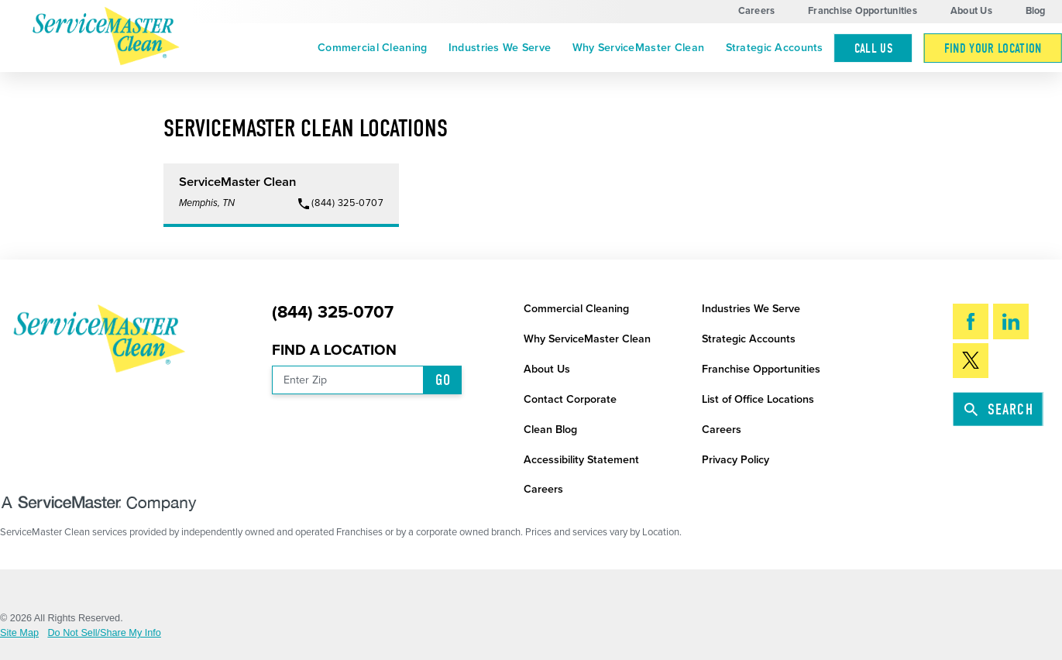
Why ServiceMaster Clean (638, 47)
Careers (756, 11)
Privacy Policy (735, 459)
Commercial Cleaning (372, 47)
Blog (1036, 11)
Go (443, 380)
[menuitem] (372, 48)
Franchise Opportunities (862, 11)
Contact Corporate (570, 399)
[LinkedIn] (1011, 321)
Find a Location (334, 350)
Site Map (19, 633)
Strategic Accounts (774, 47)
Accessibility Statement (581, 459)
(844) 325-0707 (333, 312)
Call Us (873, 48)
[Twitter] (970, 360)
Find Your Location (993, 48)
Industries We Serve (500, 47)
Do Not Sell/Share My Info (104, 633)
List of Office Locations (758, 399)
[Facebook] (970, 321)
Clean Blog (550, 429)
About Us (971, 11)
